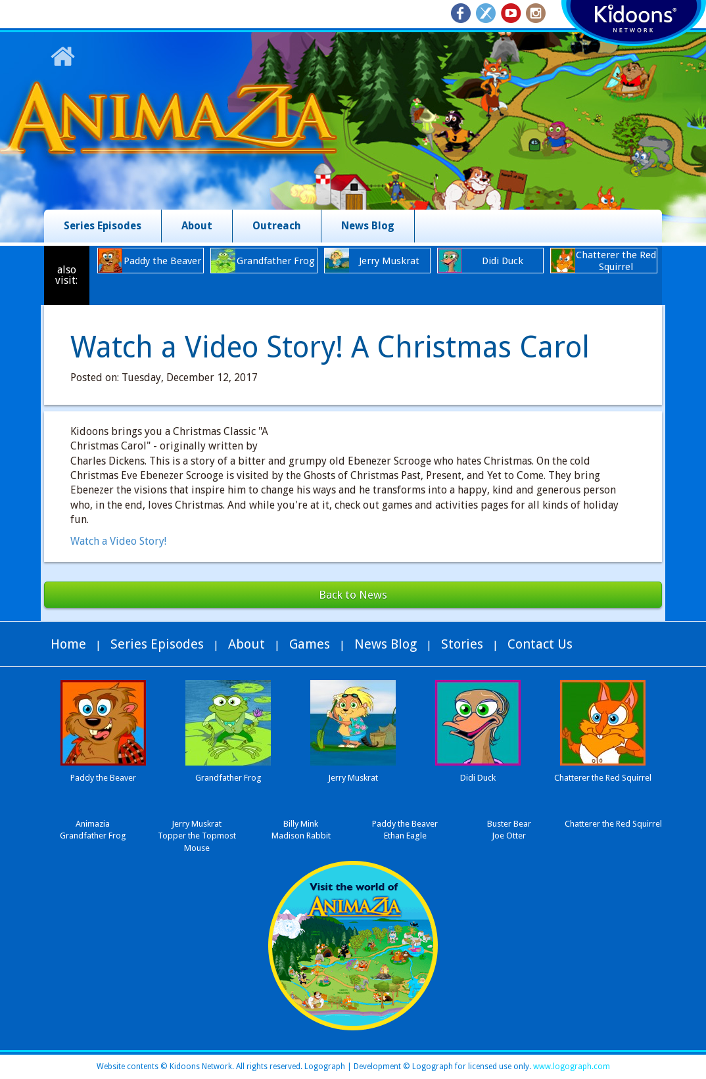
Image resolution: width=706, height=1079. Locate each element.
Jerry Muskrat (197, 824)
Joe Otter (509, 835)
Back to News (353, 594)
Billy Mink (300, 824)
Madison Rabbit (301, 835)
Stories (462, 644)
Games (309, 644)
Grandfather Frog (93, 835)
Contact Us (540, 644)
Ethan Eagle (405, 835)
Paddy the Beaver (405, 824)
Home (68, 644)
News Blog (367, 225)
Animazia (93, 824)
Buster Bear (509, 824)
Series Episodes (102, 225)
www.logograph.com (570, 1066)
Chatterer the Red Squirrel (613, 824)
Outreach (276, 225)
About (196, 225)
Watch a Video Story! (118, 541)
